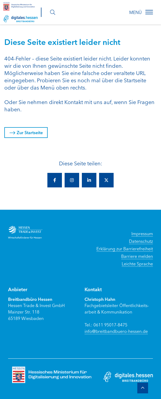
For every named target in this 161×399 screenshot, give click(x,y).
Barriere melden (137, 256)
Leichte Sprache (137, 263)
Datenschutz (141, 241)
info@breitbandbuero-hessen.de (116, 331)
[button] (149, 12)
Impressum (142, 233)
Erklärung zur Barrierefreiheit (124, 248)
